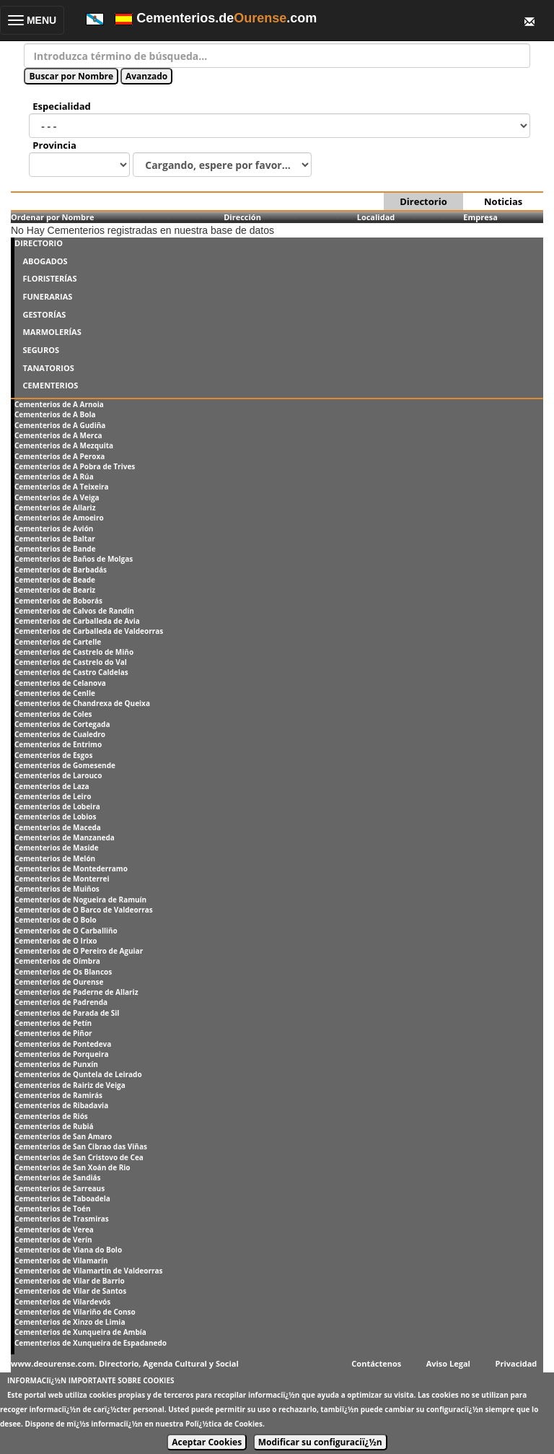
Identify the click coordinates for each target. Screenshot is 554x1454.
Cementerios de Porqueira (61, 1054)
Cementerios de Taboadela (62, 1198)
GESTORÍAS (44, 314)
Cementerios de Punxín (56, 1064)
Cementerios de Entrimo (58, 744)
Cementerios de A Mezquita (63, 445)
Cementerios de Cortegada (62, 724)
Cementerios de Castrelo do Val (70, 662)
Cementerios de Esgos (53, 755)
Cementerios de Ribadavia (61, 1105)
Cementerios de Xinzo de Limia (69, 1322)
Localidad (376, 217)
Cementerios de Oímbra (57, 961)
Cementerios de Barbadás (60, 570)
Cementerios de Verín (53, 1240)
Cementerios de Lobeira (57, 806)
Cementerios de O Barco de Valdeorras (83, 910)
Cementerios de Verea (54, 1229)
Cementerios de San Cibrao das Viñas (80, 1146)
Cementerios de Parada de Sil (66, 1013)
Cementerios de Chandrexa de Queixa (82, 703)
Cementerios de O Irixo (55, 941)
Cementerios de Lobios (55, 816)
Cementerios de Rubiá (54, 1126)
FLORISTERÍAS (49, 278)
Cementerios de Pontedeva (62, 1044)
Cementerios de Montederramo (71, 868)
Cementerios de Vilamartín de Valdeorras (88, 1271)
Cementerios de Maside (56, 848)
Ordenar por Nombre (52, 217)
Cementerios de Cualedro (59, 734)
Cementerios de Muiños (57, 889)
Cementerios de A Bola (55, 414)
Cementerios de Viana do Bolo (68, 1250)
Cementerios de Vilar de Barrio (69, 1281)
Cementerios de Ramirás (58, 1095)
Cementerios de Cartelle (57, 642)
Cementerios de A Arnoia (59, 404)
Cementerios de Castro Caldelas (71, 672)
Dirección (242, 217)
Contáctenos (376, 1363)
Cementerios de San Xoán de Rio (72, 1167)
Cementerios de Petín (53, 1023)
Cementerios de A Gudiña (59, 425)
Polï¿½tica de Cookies (224, 1424)
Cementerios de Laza (51, 786)
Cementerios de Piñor (53, 1033)
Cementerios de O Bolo (55, 920)
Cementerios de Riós (51, 1116)
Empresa (480, 217)
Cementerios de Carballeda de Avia (77, 621)
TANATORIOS (48, 367)
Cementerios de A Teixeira (61, 487)
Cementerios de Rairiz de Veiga (70, 1085)
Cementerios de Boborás (58, 601)
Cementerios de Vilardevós (62, 1302)
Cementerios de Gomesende (64, 765)
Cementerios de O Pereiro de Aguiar (78, 951)
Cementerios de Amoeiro (59, 518)
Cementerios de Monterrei (62, 879)
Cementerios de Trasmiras (61, 1219)
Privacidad (516, 1363)
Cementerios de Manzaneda (64, 837)
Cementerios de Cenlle (54, 693)
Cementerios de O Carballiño (66, 931)
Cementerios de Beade (54, 580)
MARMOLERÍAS (51, 331)
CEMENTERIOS (50, 385)
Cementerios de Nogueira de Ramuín (80, 899)
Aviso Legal (448, 1363)
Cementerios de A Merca (58, 435)
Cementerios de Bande (55, 549)
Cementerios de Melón (54, 858)
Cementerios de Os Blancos (63, 972)
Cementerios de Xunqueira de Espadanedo (90, 1343)
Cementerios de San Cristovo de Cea (79, 1157)
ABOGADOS (44, 261)
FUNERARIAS (47, 296)
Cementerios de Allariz (55, 507)
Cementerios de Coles (53, 714)
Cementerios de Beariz (54, 590)
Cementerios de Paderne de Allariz (76, 992)
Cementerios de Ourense (58, 982)
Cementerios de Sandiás (57, 1177)
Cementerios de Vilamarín (61, 1260)
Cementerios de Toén (52, 1208)
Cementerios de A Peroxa (59, 456)
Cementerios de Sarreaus (59, 1188)
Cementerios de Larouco (58, 775)
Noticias (503, 201)
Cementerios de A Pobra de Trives (74, 466)
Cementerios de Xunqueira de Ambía (80, 1332)
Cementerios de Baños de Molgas (73, 559)
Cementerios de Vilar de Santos (70, 1291)
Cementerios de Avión (53, 528)
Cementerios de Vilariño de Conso (75, 1312)
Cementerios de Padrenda (60, 1002)
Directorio (423, 201)
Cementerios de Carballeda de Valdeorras (88, 631)
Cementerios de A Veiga (57, 497)
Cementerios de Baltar (54, 539)
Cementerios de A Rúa (54, 476)
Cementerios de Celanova (60, 683)
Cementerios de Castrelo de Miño (73, 652)
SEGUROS (40, 349)
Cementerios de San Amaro (63, 1136)
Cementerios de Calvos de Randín (74, 611)
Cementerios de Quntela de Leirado (78, 1074)
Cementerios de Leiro (52, 796)
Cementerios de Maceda (57, 827)
